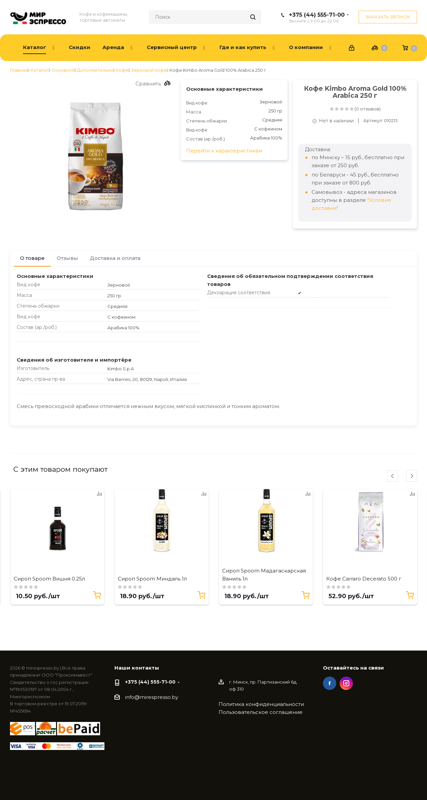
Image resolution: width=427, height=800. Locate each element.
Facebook (329, 683)
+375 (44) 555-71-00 (317, 15)
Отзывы (67, 258)
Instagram (346, 683)
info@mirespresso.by (151, 697)
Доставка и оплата (115, 258)
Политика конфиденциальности (261, 704)
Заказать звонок (387, 16)
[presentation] (392, 476)
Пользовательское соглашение (261, 712)
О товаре (32, 258)
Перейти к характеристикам (224, 150)
